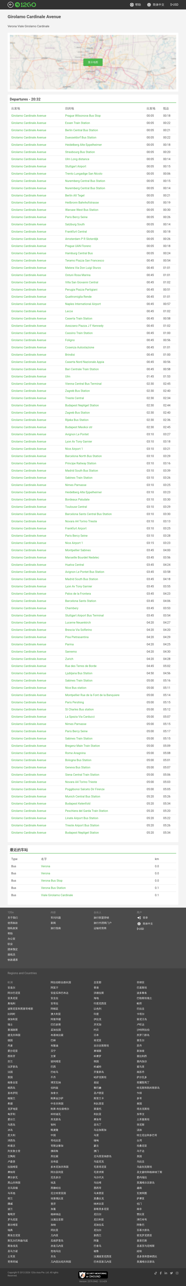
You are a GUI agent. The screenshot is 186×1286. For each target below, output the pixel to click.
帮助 (135, 5)
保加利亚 (13, 1019)
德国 (10, 1040)
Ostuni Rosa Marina (77, 275)
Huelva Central (74, 564)
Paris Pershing (74, 702)
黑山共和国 (14, 1182)
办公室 (11, 938)
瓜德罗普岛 (57, 1240)
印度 (96, 1013)
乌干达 (140, 1151)
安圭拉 (54, 998)
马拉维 (97, 1182)
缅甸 (96, 1140)
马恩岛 (11, 1124)
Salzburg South (75, 224)
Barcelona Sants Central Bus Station (88, 514)
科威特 (97, 1066)
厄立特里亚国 (58, 1193)
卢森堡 (11, 1161)
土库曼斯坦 (143, 1119)
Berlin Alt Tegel (74, 195)
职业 (10, 944)
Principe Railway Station (80, 463)
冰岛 (10, 1129)
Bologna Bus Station (78, 760)
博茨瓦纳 (56, 1082)
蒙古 (96, 1145)
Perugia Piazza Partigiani (81, 289)
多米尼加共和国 (59, 1166)
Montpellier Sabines (78, 550)
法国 (10, 1071)
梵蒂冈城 (13, 1261)
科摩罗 (97, 1056)
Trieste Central (74, 398)
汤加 (139, 1129)
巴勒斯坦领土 (144, 998)
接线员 (11, 954)
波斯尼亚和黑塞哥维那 (20, 1008)
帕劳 (139, 1003)
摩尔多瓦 (13, 1177)
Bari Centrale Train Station (82, 369)
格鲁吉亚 (13, 1082)
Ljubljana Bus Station (78, 673)
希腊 (10, 1103)
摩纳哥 (11, 1172)
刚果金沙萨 (57, 1098)
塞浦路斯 (13, 1029)
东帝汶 (140, 1114)
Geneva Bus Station (77, 767)
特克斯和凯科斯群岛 (148, 1087)
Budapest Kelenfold (77, 803)
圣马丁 (97, 1124)
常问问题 (56, 917)
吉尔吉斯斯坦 (101, 1045)
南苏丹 (140, 1071)
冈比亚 (54, 1230)
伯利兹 (54, 1087)
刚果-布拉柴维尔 (60, 1108)
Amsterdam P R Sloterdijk (81, 239)
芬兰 (10, 1061)
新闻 (53, 922)
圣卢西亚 (99, 1093)
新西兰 (97, 1235)
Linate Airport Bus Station (81, 818)
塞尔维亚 (13, 1224)
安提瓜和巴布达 (59, 992)
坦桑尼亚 (142, 1145)
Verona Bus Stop (51, 880)
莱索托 (97, 1108)
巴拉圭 (140, 1008)
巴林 (53, 1040)
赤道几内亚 (57, 1245)
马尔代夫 (99, 1177)
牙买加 (97, 1024)
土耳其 (11, 1256)
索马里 (140, 1066)
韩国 (96, 1061)
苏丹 (139, 1045)
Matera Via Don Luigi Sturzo (83, 268)
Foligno (70, 340)
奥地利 (11, 1003)
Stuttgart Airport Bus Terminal (84, 615)
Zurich (69, 659)
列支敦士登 (14, 1151)
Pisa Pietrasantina (77, 637)
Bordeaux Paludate (77, 499)
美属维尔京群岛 (146, 1261)
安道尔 (11, 987)
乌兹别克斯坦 (144, 1166)
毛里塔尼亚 (100, 1166)
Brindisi (70, 354)
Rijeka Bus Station (76, 420)
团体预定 (13, 949)
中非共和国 (57, 1103)
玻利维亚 (56, 1061)
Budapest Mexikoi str (78, 427)
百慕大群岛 (143, 1230)
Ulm (67, 376)
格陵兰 (11, 1098)
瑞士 (10, 1024)
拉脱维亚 (13, 1166)
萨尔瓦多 (142, 1077)
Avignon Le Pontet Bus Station (84, 572)
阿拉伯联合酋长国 (61, 982)
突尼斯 (140, 1124)
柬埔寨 (97, 1050)
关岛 (53, 1256)
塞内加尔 (142, 1061)
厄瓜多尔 (56, 1177)
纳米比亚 (99, 1203)
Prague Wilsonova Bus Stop (83, 115)
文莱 (53, 1056)
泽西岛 (11, 1140)
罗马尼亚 (13, 1219)
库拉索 (54, 1156)
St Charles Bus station (79, 709)
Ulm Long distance (77, 159)
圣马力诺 (13, 1251)
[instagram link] (177, 1273)
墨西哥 (97, 1187)
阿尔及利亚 (57, 1172)
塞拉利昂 (142, 1056)
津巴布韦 (142, 1219)
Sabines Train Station (78, 477)
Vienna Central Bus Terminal (83, 383)
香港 (96, 987)
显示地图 (93, 62)
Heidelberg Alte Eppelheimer (83, 144)
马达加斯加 (100, 1129)
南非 (139, 1208)
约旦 (96, 1029)
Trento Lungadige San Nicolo (83, 173)
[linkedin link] (166, 1273)
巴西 (53, 1066)
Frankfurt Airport (76, 528)
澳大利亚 (56, 1013)
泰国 (139, 1103)
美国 (139, 1156)
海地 (96, 998)
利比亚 (97, 1114)
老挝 (96, 1082)
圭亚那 (97, 982)
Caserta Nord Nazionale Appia (84, 362)
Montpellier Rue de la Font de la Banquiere (92, 695)
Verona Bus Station (53, 888)
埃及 (53, 1182)
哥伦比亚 (56, 1140)
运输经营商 (100, 928)
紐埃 (139, 1251)
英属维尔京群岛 (146, 1182)
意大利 (11, 1135)
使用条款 (13, 922)
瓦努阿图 (142, 1193)
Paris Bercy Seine (76, 217)
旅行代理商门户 (103, 922)
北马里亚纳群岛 (103, 1156)
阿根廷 (54, 1008)
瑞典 (10, 1230)
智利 (53, 1124)
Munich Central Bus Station (82, 796)
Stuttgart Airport (75, 166)
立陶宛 (11, 1156)
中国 (53, 1135)
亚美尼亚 (13, 998)
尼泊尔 (97, 1230)
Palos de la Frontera (78, 593)
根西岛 (11, 1087)
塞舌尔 (140, 1040)
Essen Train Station (77, 123)
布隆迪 (54, 1045)
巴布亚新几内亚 (103, 1261)
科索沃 (11, 1145)
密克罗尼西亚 (144, 1235)
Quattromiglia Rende (78, 296)
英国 (10, 1077)
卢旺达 (140, 1024)
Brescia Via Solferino (78, 630)
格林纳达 (56, 1214)
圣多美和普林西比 (147, 1256)
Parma (69, 644)
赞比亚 (140, 1214)
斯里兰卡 (99, 1098)
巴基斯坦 (142, 987)
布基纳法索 (57, 1035)
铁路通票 (13, 959)
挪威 (10, 1203)
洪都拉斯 (99, 992)
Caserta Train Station (78, 318)
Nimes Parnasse (75, 485)
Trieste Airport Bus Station (82, 825)
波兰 (10, 1208)
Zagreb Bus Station (77, 391)
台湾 (139, 1140)
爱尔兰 (11, 1119)
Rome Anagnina (75, 753)
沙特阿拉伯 (143, 1029)
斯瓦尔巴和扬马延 (18, 1240)
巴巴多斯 (56, 1024)
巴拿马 (97, 1245)
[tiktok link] (155, 1273)
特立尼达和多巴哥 (147, 1135)
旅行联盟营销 (101, 917)
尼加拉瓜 (99, 1224)
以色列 (97, 1008)
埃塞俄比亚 (57, 1198)
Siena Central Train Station (82, 774)
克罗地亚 (13, 1108)
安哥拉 (54, 1003)
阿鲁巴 (140, 1224)
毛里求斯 (99, 1172)
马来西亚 (99, 1193)
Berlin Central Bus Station (81, 130)
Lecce (69, 311)
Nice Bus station (75, 688)
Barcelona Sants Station (80, 601)
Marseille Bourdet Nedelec (82, 557)
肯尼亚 (97, 1040)
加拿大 (54, 1093)
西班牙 (11, 1056)
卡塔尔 (140, 1013)
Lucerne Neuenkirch (78, 622)
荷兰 (10, 1198)
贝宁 (53, 1050)
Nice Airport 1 (74, 449)
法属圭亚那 (57, 1219)
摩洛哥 (97, 1119)
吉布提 (54, 1161)
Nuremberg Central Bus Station (85, 181)
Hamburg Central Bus (79, 253)
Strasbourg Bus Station (80, 152)
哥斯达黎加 (57, 1145)
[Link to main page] (25, 4)
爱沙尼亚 (13, 1050)
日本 (96, 1035)
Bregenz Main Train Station (82, 746)
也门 (139, 1203)
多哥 (139, 1098)
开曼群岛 (99, 1071)
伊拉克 (97, 1019)
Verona (45, 866)
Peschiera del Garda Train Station (86, 811)
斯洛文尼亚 (14, 1235)
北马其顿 (13, 1187)
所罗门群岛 (143, 1035)
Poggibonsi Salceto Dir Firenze (85, 789)
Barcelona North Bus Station (83, 456)
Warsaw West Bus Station (81, 210)
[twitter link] (171, 1273)
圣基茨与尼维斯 (146, 1245)
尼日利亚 (99, 1219)
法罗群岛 (13, 1066)
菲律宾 (140, 982)
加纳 (53, 1224)
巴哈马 (54, 1071)
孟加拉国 (56, 1029)
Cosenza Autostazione (79, 347)
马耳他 (11, 1193)
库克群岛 (56, 1119)
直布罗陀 (13, 1093)
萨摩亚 (140, 1198)
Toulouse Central (76, 507)
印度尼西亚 (100, 1003)
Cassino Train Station (79, 333)
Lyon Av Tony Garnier (78, 441)
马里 (96, 1135)
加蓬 (53, 1208)
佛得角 (54, 1151)
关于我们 (13, 917)
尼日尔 (97, 1214)
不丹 (53, 1077)
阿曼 (96, 1240)
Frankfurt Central (76, 231)
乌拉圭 (140, 1161)
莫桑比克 (99, 1198)
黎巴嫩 (97, 1087)
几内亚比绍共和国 (61, 1261)
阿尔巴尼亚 (14, 992)
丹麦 (10, 1045)
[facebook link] (161, 1273)
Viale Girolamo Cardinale (57, 895)
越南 (139, 1187)
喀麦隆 (54, 1129)
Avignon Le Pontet (77, 434)
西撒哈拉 (56, 1187)
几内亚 (54, 1235)
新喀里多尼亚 (101, 1208)
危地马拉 (56, 1251)
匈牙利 (11, 1114)
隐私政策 (13, 928)
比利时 (11, 1013)
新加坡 (140, 1050)
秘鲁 (96, 1251)
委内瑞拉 (142, 1177)
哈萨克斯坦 (100, 1077)
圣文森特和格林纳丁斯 (149, 1172)
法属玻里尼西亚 (103, 1256)
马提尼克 (99, 1161)
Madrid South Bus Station (81, 470)
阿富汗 (54, 987)
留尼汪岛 (142, 1019)
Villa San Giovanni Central (81, 282)
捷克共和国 (14, 1035)
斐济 (53, 1203)
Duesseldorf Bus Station (80, 137)
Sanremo (71, 651)
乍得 (139, 1093)
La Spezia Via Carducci (80, 716)
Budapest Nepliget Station (82, 405)
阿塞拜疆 (56, 1019)
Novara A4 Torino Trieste (81, 521)
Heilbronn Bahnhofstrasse (82, 202)
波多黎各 (142, 992)
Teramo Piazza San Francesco (84, 260)
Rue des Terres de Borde (81, 666)
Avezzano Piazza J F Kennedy (84, 325)
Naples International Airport (83, 304)
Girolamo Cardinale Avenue (28, 115)
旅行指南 (56, 928)
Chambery (71, 608)
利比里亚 (99, 1103)
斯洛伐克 (13, 1245)
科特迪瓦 (56, 1114)
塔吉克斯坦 (143, 1108)
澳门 (96, 1151)
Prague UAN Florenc (78, 246)
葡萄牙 (11, 1214)
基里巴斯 (142, 1240)
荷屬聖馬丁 (143, 1082)
